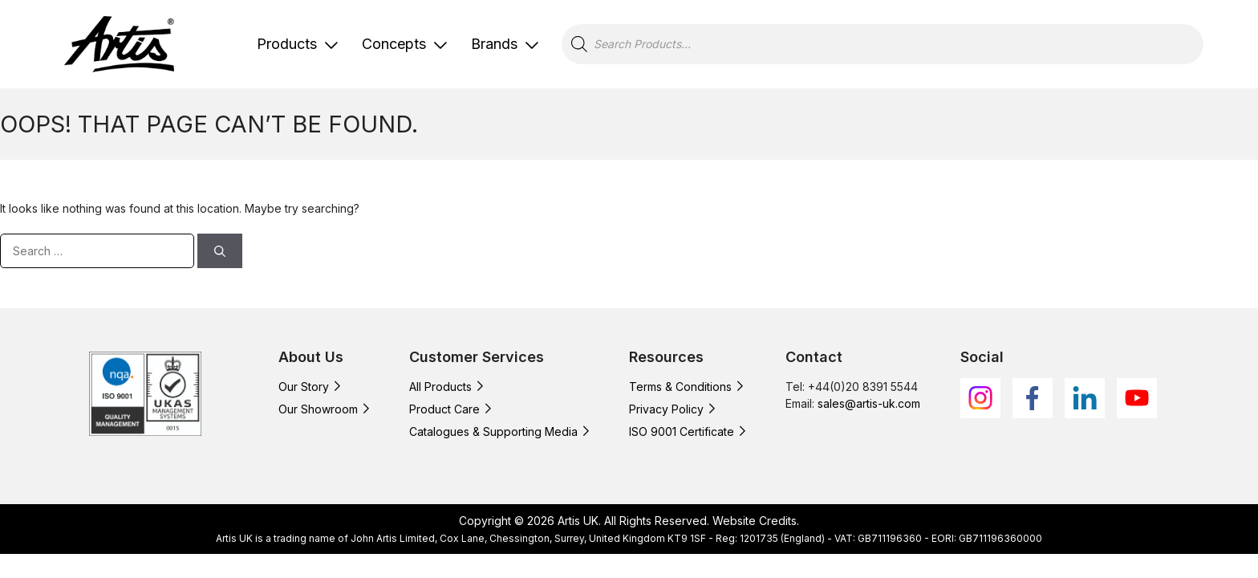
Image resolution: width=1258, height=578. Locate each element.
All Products (440, 386)
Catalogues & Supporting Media (493, 431)
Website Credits (754, 520)
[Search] (219, 251)
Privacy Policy (666, 409)
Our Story (303, 386)
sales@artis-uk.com (869, 403)
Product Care (444, 409)
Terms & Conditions (680, 386)
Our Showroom (318, 409)
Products (287, 43)
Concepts (394, 43)
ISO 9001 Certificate (681, 431)
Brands (494, 43)
